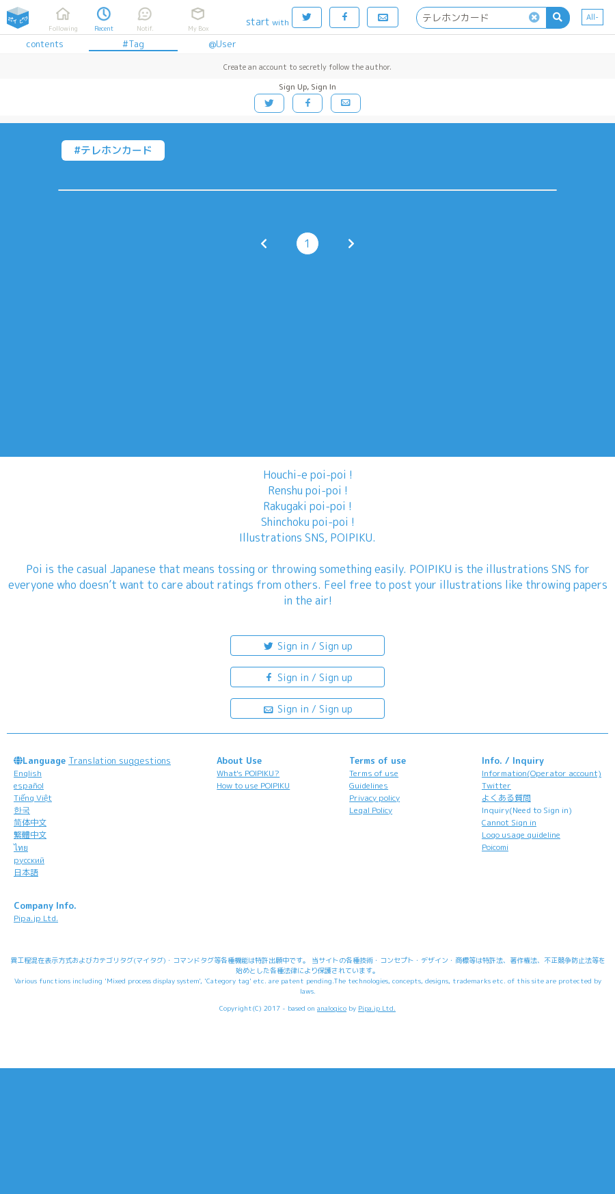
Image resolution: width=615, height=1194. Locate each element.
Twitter (496, 785)
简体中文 (30, 822)
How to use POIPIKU (253, 785)
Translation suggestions (119, 760)
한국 (22, 810)
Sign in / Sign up (307, 645)
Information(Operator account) (541, 773)
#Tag (133, 44)
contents (45, 44)
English (28, 773)
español (29, 785)
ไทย (21, 847)
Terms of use (373, 773)
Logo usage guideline (521, 834)
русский (29, 860)
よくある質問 (506, 798)
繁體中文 (30, 834)
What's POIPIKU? (248, 773)
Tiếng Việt (33, 798)
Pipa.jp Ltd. (36, 918)
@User (222, 44)
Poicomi (495, 847)
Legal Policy (370, 810)
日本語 (26, 872)
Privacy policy (374, 798)
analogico (331, 1008)
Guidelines (368, 785)
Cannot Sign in (509, 822)
